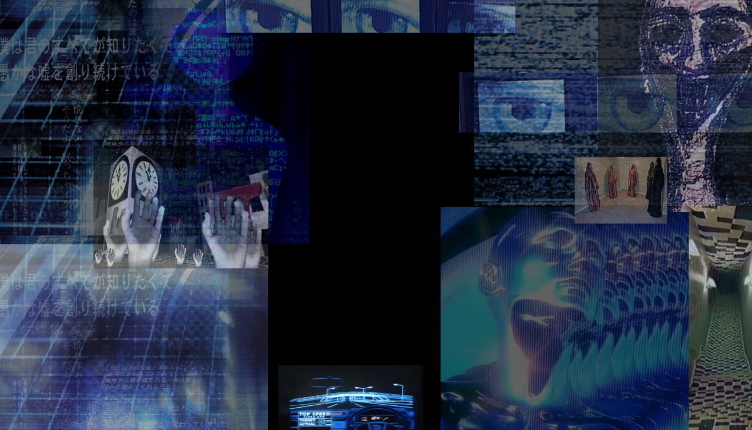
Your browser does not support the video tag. (354, 215)
